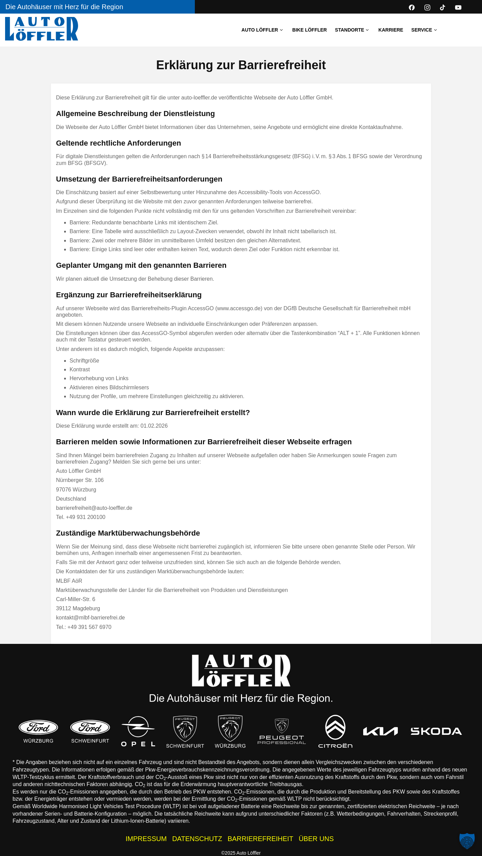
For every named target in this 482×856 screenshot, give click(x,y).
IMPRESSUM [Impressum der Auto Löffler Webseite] (146, 838)
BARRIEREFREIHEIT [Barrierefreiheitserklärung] (260, 838)
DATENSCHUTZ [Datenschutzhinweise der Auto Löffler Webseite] (197, 838)
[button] (467, 841)
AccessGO (306, 192)
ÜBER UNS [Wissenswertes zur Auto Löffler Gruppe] (316, 838)
